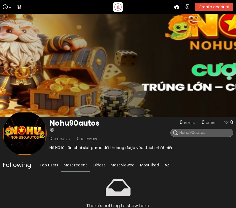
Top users (49, 165)
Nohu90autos (74, 123)
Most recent (75, 165)
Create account (214, 7)
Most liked (149, 165)
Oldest (99, 165)
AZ (167, 165)
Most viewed (123, 165)
